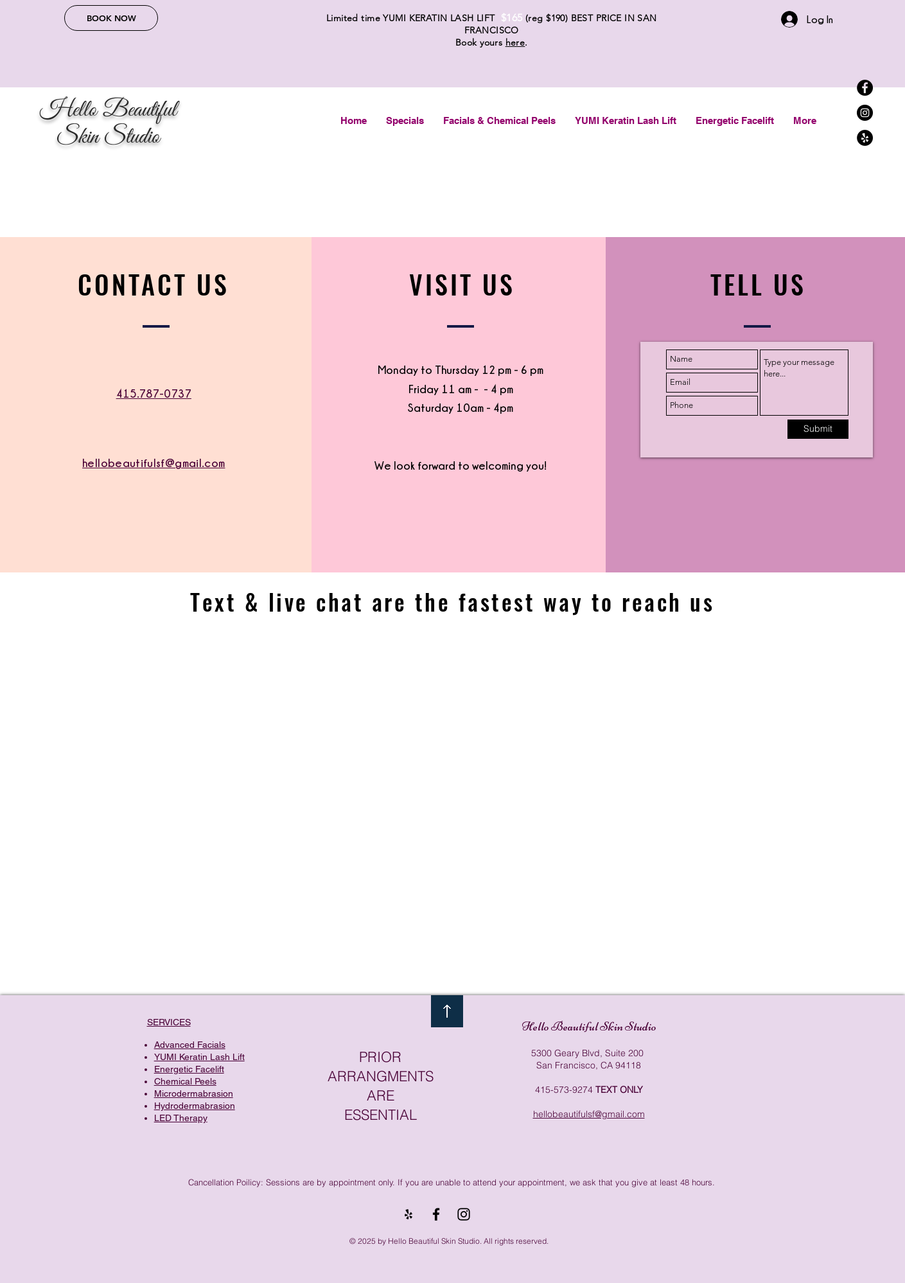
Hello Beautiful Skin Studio (589, 1026)
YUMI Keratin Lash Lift (199, 1057)
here (515, 42)
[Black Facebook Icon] (436, 1214)
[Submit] (817, 429)
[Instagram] (865, 113)
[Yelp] (865, 138)
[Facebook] (865, 88)
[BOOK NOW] (111, 18)
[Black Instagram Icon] (463, 1214)
